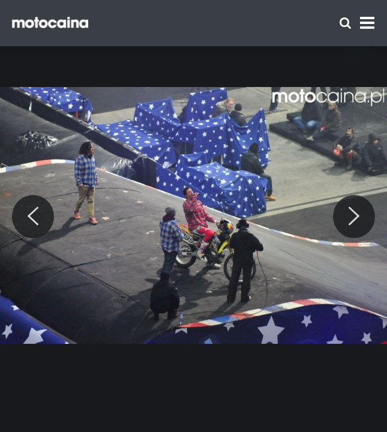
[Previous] (33, 216)
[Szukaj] (345, 23)
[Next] (354, 216)
